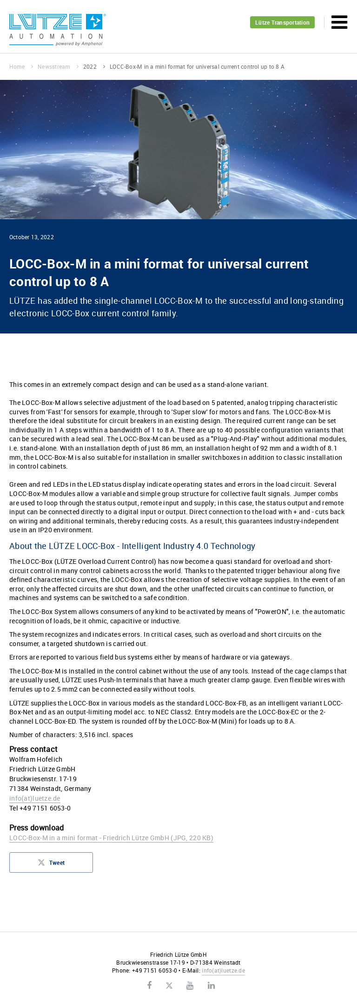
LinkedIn (211, 986)
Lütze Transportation (282, 22)
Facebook (149, 986)
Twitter (168, 986)
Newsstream (58, 66)
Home (21, 66)
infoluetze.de (34, 798)
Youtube (189, 986)
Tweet (51, 865)
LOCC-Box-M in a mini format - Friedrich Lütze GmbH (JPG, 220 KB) (111, 837)
